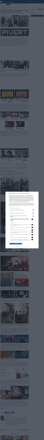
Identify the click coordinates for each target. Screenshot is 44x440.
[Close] (37, 193)
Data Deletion (17, 246)
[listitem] (22, 208)
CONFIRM (15, 243)
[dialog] (22, 220)
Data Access (22, 246)
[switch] (33, 210)
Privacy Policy (27, 246)
